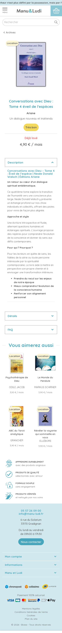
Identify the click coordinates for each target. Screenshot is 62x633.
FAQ (10, 329)
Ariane (31, 113)
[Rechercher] (31, 22)
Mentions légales (31, 608)
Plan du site (31, 618)
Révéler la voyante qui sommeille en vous (45, 434)
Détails (12, 316)
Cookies (31, 615)
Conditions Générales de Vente (31, 612)
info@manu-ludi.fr (31, 513)
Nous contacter (31, 542)
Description (15, 162)
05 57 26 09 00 (31, 510)
